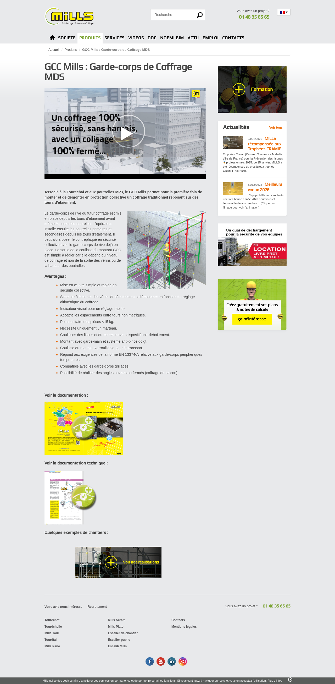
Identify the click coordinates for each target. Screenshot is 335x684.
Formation (262, 89)
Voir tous (276, 127)
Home (52, 38)
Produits (90, 37)
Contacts (233, 37)
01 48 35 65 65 (254, 17)
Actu (193, 37)
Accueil (53, 50)
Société (67, 37)
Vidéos (136, 37)
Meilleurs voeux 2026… (265, 187)
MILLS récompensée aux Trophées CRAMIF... (266, 143)
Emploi (211, 37)
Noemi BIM (172, 37)
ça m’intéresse (252, 318)
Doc (152, 37)
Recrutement (97, 607)
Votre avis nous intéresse (63, 607)
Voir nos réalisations (141, 562)
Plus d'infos (274, 680)
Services (114, 37)
